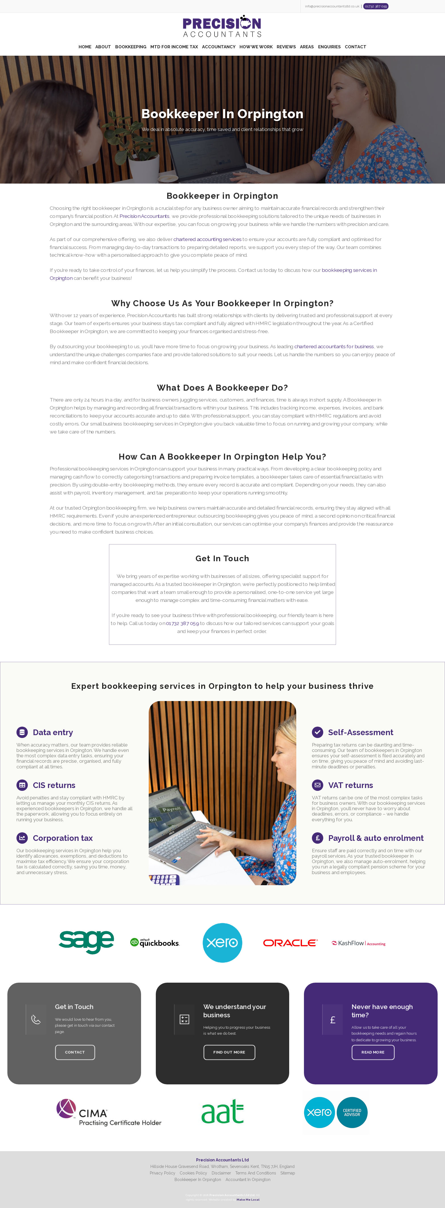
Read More (373, 1047)
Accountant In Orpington (248, 1179)
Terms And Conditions (255, 1173)
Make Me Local (248, 1199)
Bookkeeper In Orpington (198, 1179)
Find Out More (227, 1047)
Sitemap (287, 1173)
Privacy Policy (162, 1173)
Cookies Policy (193, 1173)
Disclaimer (221, 1173)
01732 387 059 (376, 6)
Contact (75, 1047)
